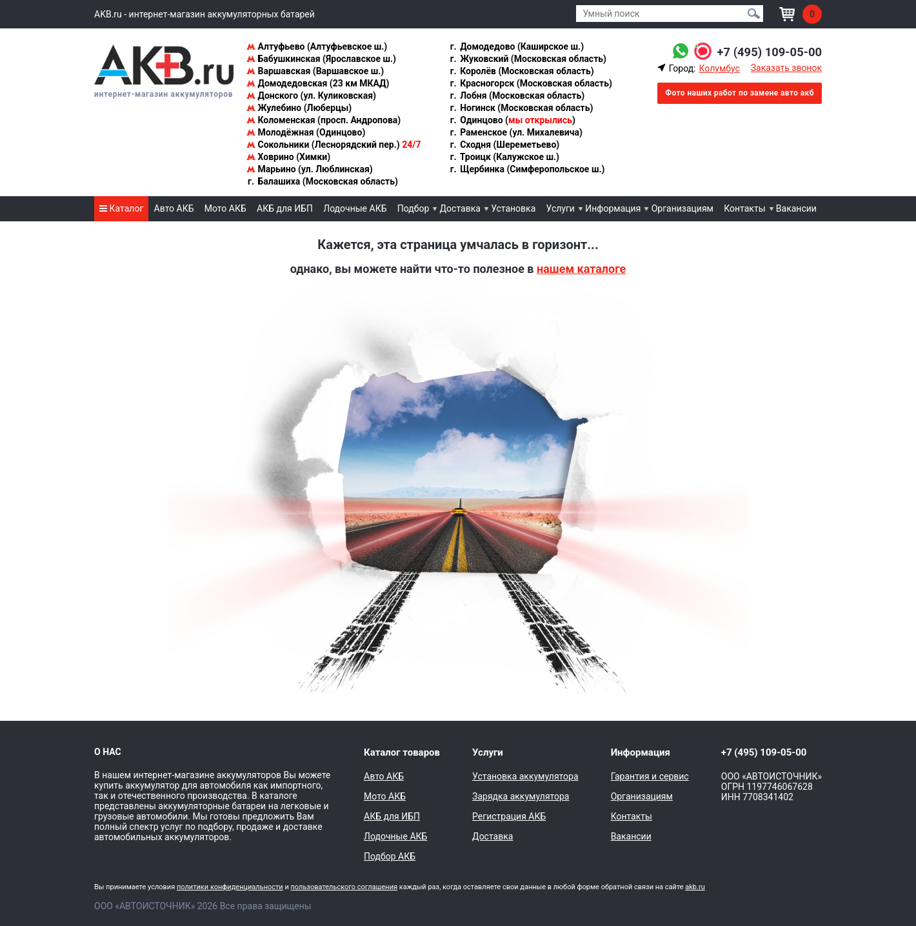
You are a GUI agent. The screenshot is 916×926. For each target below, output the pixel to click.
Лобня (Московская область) (517, 95)
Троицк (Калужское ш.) (504, 157)
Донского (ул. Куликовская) (311, 95)
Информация (613, 208)
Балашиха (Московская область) (322, 181)
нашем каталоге (581, 269)
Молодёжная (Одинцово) (305, 132)
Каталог (121, 208)
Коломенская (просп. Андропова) (323, 120)
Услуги (560, 208)
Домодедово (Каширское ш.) (516, 46)
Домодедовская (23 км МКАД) (317, 83)
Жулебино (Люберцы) (299, 108)
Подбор (413, 208)
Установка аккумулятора (525, 776)
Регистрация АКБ (509, 816)
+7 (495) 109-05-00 (765, 51)
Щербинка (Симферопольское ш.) (527, 169)
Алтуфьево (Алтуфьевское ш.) (316, 46)
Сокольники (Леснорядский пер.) (333, 144)
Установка (513, 208)
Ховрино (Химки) (288, 157)
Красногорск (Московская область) (530, 83)
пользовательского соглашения (343, 887)
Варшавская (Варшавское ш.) (315, 71)
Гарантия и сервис (650, 776)
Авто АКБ (174, 208)
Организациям (682, 208)
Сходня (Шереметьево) (504, 144)
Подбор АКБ (389, 856)
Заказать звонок (786, 68)
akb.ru (694, 887)
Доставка (460, 208)
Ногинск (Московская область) (521, 108)
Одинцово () (512, 120)
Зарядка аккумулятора (520, 796)
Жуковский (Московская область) (527, 59)
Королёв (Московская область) (521, 71)
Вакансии (796, 208)
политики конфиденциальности (230, 887)
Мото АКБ (225, 208)
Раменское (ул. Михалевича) (515, 132)
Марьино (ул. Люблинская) (309, 169)
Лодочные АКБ (354, 208)
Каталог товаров (402, 752)
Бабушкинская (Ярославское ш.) (321, 59)
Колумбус (719, 68)
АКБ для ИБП (285, 208)
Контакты (744, 208)
